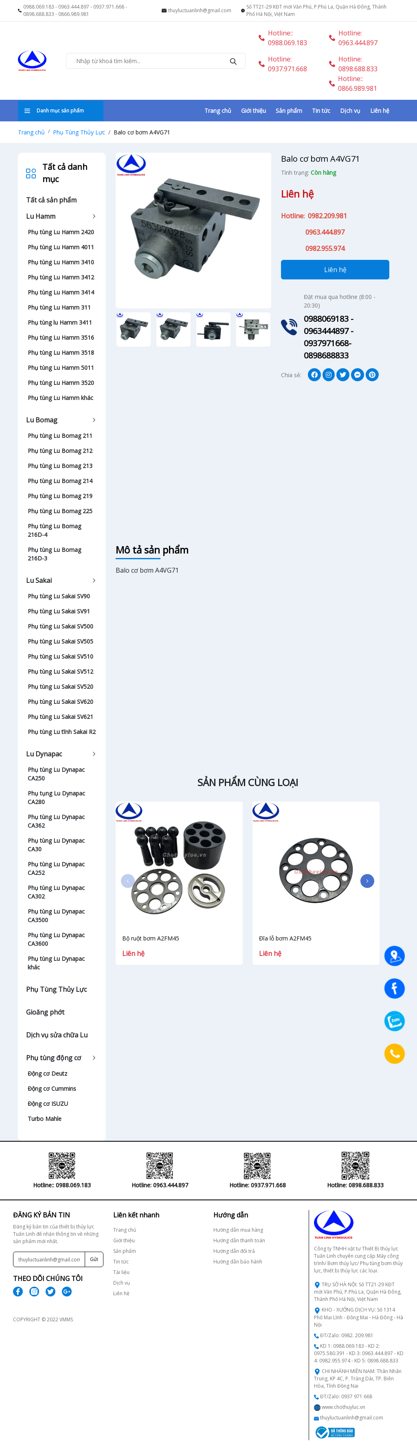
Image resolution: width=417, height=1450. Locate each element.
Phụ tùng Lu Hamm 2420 (61, 232)
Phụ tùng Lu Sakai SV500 (60, 626)
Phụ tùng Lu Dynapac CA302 (56, 892)
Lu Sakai (39, 580)
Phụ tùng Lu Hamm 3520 (61, 383)
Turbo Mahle (44, 1119)
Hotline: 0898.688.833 (353, 64)
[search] (233, 60)
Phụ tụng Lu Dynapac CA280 (56, 797)
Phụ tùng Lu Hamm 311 (59, 307)
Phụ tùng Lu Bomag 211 (60, 435)
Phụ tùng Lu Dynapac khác (56, 963)
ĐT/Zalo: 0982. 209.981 (346, 1335)
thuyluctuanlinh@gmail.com (199, 10)
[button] (367, 881)
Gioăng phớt (45, 1012)
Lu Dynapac (44, 753)
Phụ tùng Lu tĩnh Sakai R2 (62, 732)
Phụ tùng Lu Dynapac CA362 (56, 821)
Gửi (94, 1259)
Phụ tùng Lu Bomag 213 (60, 466)
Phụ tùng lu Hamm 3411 (60, 322)
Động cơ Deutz (47, 1073)
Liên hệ (379, 110)
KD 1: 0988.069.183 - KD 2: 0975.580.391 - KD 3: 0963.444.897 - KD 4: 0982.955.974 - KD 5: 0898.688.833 (359, 1353)
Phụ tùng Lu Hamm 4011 (61, 247)
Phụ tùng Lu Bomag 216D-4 (54, 530)
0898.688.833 (38, 14)
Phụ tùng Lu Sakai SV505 (60, 641)
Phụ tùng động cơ (53, 1057)
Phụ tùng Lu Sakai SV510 (60, 656)
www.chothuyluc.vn (343, 1407)
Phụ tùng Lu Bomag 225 (60, 511)
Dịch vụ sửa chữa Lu (57, 1034)
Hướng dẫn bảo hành (237, 1261)
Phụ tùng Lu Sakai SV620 (60, 701)
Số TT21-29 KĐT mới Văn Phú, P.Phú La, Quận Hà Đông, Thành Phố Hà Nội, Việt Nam (316, 10)
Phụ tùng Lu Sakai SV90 (59, 596)
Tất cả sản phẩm (51, 200)
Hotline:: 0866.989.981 (353, 83)
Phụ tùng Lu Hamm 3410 (61, 262)
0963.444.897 (73, 6)
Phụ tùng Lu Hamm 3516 (61, 337)
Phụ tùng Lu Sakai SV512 (60, 671)
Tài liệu (121, 1272)
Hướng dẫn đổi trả (234, 1251)
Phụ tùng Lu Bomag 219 (60, 496)
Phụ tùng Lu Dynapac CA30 (56, 845)
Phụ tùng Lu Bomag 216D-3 (54, 554)
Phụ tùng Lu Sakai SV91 (59, 611)
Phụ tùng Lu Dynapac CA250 (56, 774)
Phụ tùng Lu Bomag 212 (60, 451)
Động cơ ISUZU (48, 1103)
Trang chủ (217, 110)
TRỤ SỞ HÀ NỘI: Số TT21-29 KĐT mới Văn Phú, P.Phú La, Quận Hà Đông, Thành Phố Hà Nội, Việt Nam (358, 1292)
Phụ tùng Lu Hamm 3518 (61, 352)
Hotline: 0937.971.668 (283, 64)
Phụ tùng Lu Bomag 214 (60, 481)
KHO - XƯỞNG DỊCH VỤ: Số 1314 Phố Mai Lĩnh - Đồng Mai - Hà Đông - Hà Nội (358, 1317)
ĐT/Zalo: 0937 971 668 (346, 1396)
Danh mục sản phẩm (54, 110)
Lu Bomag (41, 419)
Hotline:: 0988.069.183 (283, 38)
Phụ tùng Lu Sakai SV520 (60, 686)
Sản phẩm (289, 110)
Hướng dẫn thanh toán (239, 1240)
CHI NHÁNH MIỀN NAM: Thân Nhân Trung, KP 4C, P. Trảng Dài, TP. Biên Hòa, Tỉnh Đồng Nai (358, 1378)
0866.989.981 (73, 14)
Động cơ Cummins (52, 1088)
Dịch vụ (350, 110)
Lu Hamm (40, 216)
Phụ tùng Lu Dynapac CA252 (56, 868)
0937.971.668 (108, 6)
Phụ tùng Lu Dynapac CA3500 (56, 915)
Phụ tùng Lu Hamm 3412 (61, 277)
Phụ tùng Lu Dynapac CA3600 (56, 939)
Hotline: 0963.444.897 (353, 38)
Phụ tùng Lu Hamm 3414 (61, 292)
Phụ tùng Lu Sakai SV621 (60, 717)
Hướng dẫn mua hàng (238, 1229)
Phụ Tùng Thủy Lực (79, 132)
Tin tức (321, 110)
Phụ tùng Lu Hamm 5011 (61, 367)
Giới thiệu (253, 110)
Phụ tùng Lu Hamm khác (60, 398)
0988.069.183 (38, 6)
